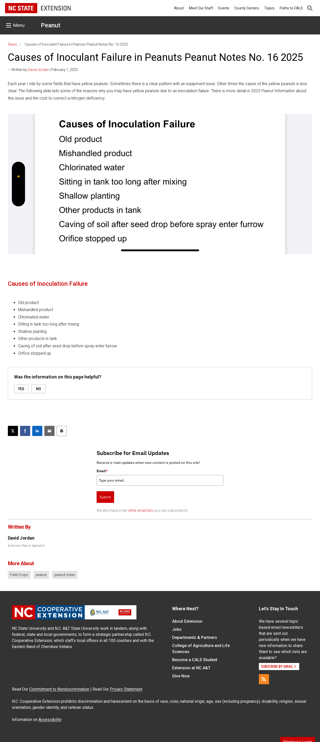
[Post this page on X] (13, 431)
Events (223, 8)
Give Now (181, 676)
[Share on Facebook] (25, 431)
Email (102, 471)
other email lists (140, 510)
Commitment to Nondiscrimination (59, 689)
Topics (269, 8)
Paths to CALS (291, 8)
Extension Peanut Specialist (26, 545)
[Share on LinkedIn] (37, 431)
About (179, 8)
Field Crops (19, 575)
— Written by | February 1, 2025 (43, 70)
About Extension (187, 621)
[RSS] (264, 679)
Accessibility (50, 719)
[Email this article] (49, 431)
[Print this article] (62, 431)
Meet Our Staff (201, 8)
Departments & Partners (194, 637)
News (12, 44)
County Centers (246, 8)
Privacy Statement (126, 689)
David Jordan (38, 70)
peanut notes (64, 575)
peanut (41, 575)
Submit (105, 497)
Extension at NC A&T (191, 667)
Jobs (177, 629)
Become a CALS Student (194, 659)
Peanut (50, 25)
